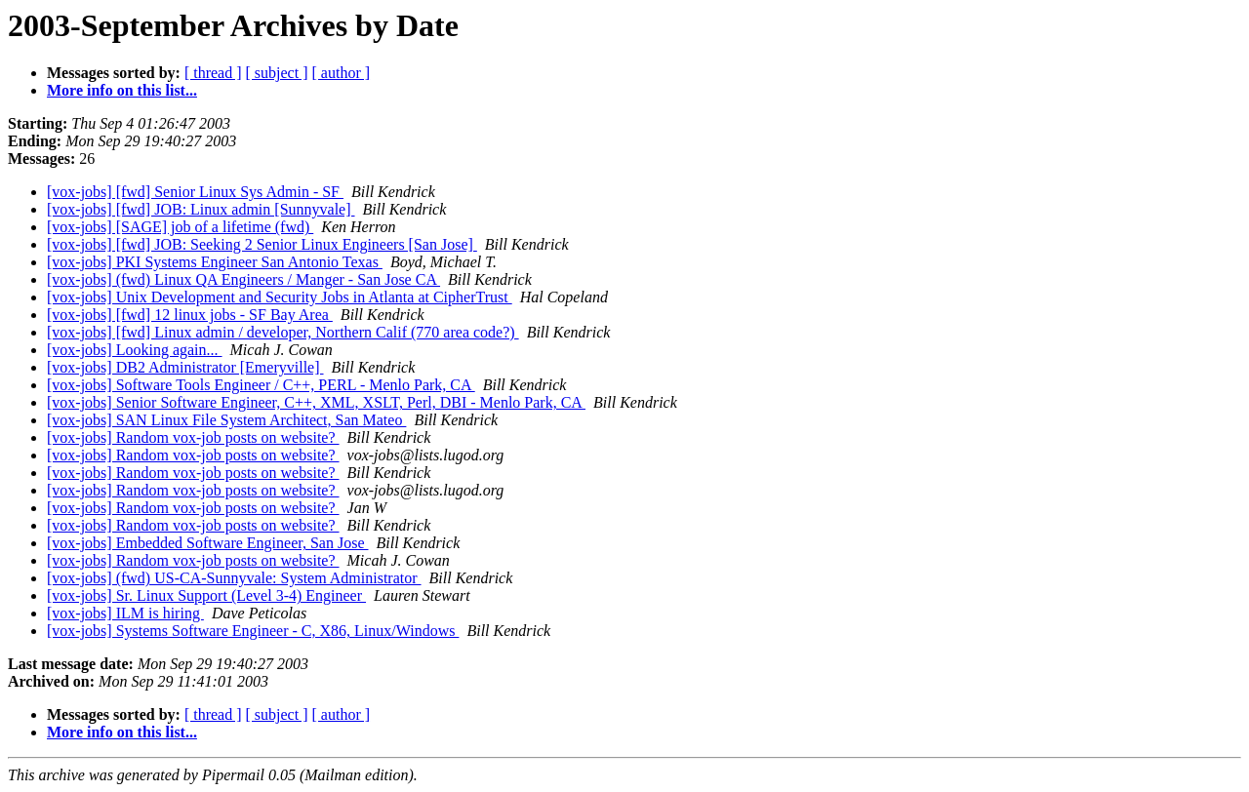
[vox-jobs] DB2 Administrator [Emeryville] (185, 367)
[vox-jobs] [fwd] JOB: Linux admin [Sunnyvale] (201, 209)
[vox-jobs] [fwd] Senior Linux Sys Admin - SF (195, 191)
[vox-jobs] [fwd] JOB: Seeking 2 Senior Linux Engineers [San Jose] (262, 244)
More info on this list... (122, 90)
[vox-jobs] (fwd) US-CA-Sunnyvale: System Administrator (234, 578)
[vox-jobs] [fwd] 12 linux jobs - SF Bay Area (190, 314)
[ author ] (341, 72)
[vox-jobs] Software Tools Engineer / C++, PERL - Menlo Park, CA (261, 384)
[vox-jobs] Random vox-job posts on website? (193, 437)
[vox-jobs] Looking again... (134, 349)
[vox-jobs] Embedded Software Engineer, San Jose (208, 543)
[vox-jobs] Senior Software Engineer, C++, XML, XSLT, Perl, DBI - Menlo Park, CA (316, 402)
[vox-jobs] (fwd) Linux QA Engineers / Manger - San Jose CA (243, 279)
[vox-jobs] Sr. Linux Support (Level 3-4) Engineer (206, 595)
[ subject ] (277, 72)
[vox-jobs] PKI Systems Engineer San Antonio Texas (215, 262)
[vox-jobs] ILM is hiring (125, 613)
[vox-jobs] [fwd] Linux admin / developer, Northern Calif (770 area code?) (283, 332)
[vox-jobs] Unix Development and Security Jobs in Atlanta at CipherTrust (279, 297)
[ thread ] (213, 72)
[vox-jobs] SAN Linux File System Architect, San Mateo (226, 420)
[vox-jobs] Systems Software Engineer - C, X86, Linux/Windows (253, 630)
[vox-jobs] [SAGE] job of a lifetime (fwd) (180, 226)
